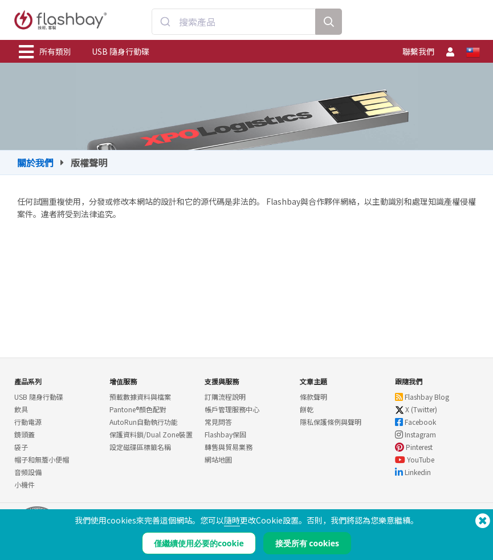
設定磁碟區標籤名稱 (140, 447)
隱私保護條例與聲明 (330, 422)
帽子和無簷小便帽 (41, 459)
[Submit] (165, 21)
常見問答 (218, 422)
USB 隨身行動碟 (120, 51)
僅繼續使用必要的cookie (199, 543)
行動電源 (28, 422)
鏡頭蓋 (24, 434)
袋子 (21, 447)
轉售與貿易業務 (228, 447)
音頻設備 (28, 472)
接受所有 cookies (307, 543)
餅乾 (306, 409)
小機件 (24, 484)
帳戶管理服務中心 (232, 409)
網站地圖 (218, 459)
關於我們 (35, 162)
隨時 (232, 520)
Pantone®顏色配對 (137, 409)
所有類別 (45, 51)
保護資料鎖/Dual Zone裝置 (151, 434)
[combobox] (234, 22)
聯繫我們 (418, 51)
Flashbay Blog (422, 396)
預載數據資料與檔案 (140, 396)
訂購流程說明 (225, 396)
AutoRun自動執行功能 (143, 422)
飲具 (21, 409)
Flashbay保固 (225, 434)
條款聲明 (313, 396)
